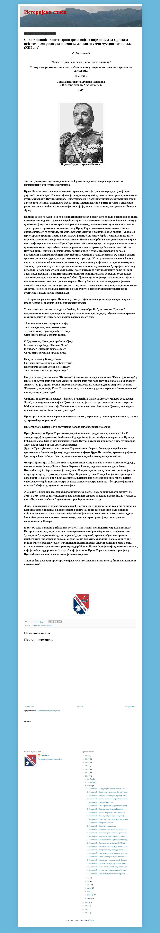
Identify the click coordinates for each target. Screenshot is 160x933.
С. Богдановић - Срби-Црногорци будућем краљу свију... (107, 806)
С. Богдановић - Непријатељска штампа (101, 826)
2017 (87, 909)
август (89, 786)
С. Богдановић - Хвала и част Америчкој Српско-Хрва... (107, 792)
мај (88, 885)
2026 (87, 756)
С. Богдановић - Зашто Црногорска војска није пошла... (107, 857)
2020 (87, 776)
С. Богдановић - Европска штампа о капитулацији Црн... (107, 829)
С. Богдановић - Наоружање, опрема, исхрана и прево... (107, 853)
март (89, 891)
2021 (87, 773)
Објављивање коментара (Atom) (48, 711)
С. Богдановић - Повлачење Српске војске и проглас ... (107, 874)
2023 (87, 766)
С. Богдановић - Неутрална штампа (100, 823)
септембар (91, 782)
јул (88, 878)
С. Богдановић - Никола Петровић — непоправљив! (106, 812)
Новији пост (29, 706)
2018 (87, 906)
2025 (87, 759)
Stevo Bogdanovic (47, 625)
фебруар (90, 895)
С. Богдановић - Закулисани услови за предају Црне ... (107, 860)
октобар (90, 779)
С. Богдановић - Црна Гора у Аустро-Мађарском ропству (107, 819)
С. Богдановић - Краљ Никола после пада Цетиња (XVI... (108, 846)
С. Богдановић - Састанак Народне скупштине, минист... (107, 863)
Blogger (91, 920)
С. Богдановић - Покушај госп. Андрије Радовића (105, 809)
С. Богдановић (35, 625)
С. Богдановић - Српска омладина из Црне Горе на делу (107, 799)
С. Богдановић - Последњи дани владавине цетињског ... (107, 833)
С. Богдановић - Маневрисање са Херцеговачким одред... (108, 840)
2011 (87, 913)
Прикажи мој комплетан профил (50, 759)
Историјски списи (45, 12)
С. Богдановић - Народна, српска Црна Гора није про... (107, 795)
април (89, 888)
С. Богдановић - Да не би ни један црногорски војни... (106, 836)
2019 (87, 902)
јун (88, 881)
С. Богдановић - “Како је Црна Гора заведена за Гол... (106, 789)
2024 (87, 762)
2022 (87, 769)
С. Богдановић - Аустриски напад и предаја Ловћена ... (107, 850)
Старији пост (130, 706)
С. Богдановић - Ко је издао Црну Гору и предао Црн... (107, 816)
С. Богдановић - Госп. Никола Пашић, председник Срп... (107, 867)
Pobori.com (45, 755)
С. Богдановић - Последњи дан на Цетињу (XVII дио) (106, 843)
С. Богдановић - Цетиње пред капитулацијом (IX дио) (106, 870)
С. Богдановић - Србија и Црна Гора (100, 802)
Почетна (80, 706)
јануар (89, 898)
